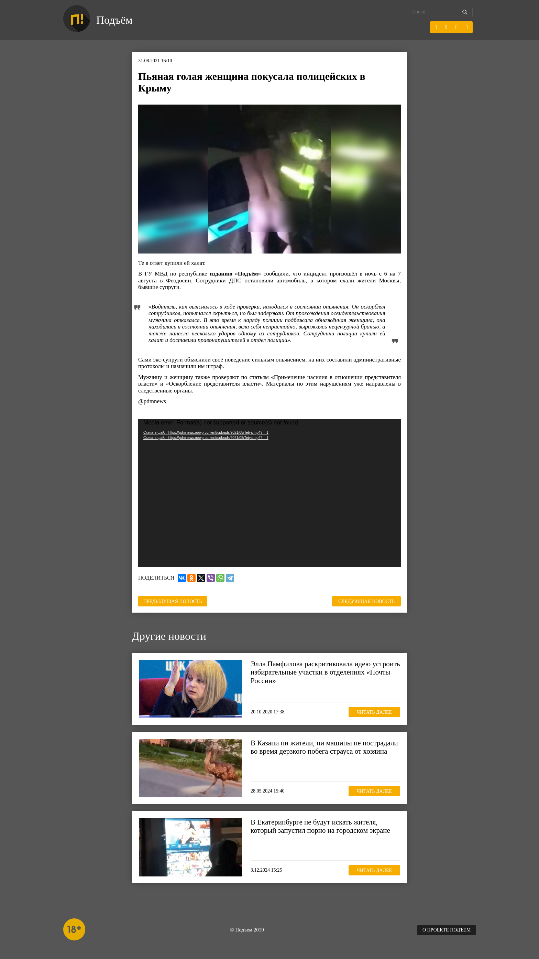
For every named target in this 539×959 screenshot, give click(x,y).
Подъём (114, 20)
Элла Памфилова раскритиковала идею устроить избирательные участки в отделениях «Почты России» (325, 672)
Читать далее (374, 712)
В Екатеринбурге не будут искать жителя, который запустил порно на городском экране (320, 826)
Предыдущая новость (172, 601)
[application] (269, 493)
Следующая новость (366, 601)
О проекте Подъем (446, 930)
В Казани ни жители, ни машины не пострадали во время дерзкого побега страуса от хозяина (324, 747)
